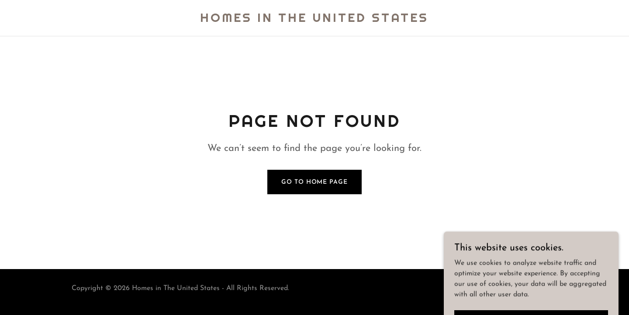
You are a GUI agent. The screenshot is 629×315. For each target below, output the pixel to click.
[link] (314, 20)
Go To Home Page (314, 182)
